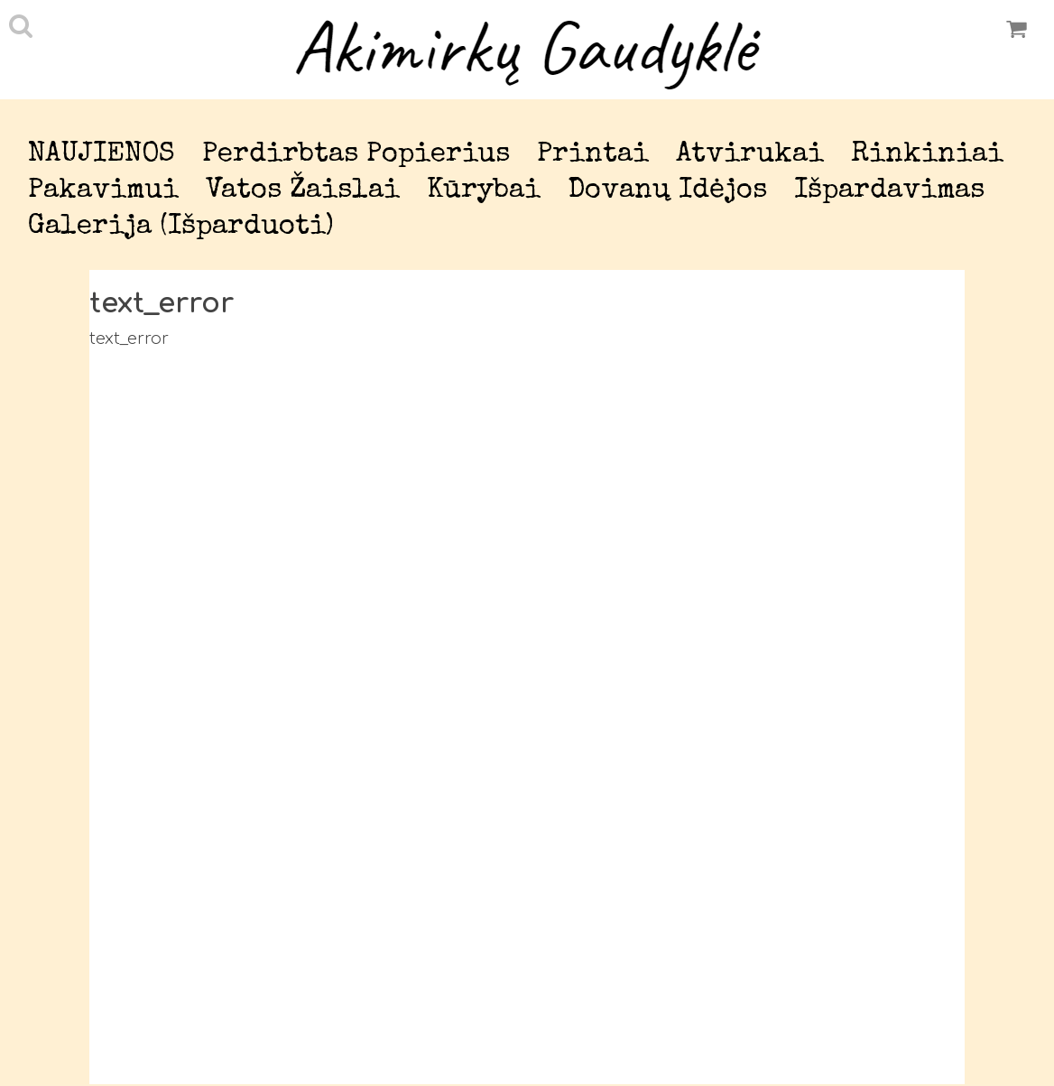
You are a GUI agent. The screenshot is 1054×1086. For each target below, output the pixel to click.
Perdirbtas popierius (356, 155)
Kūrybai (484, 191)
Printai (593, 155)
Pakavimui (103, 191)
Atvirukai (750, 155)
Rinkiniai (927, 155)
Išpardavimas (889, 191)
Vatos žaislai (303, 191)
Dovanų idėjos (667, 191)
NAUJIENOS (101, 155)
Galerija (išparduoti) (181, 227)
